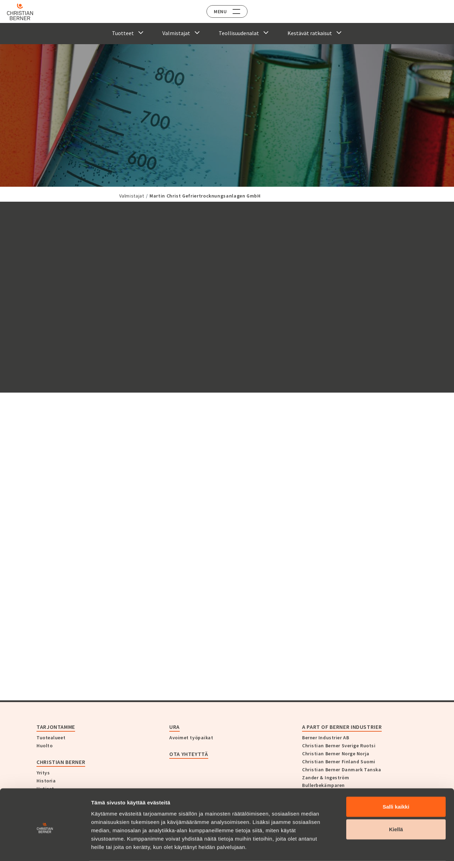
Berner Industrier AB (325, 737)
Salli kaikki (396, 779)
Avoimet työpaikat (191, 737)
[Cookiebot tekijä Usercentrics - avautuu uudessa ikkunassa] (45, 847)
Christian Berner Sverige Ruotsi (338, 745)
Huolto (44, 745)
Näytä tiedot (372, 847)
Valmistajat (131, 196)
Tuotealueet (51, 737)
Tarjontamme (56, 726)
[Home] (25, 11)
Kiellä (396, 802)
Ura (174, 726)
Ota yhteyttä (188, 753)
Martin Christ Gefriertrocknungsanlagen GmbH (205, 196)
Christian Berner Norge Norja (336, 753)
